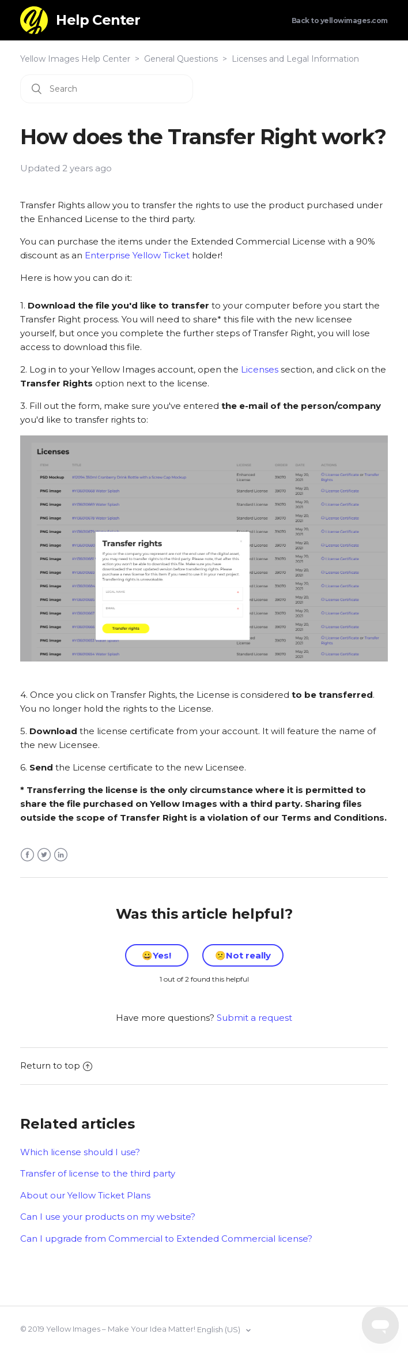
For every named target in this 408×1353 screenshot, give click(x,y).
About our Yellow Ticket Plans (85, 1195)
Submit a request (254, 1017)
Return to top (56, 1065)
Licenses (259, 369)
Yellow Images (73, 1328)
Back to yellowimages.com (340, 20)
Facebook (27, 855)
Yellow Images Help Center (75, 59)
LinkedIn (61, 855)
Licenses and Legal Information (295, 59)
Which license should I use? (80, 1152)
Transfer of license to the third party (97, 1173)
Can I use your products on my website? (107, 1216)
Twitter (44, 855)
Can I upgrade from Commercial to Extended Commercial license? (166, 1238)
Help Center (98, 20)
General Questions (181, 59)
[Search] (106, 88)
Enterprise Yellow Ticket (137, 255)
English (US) (219, 1329)
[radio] (156, 955)
